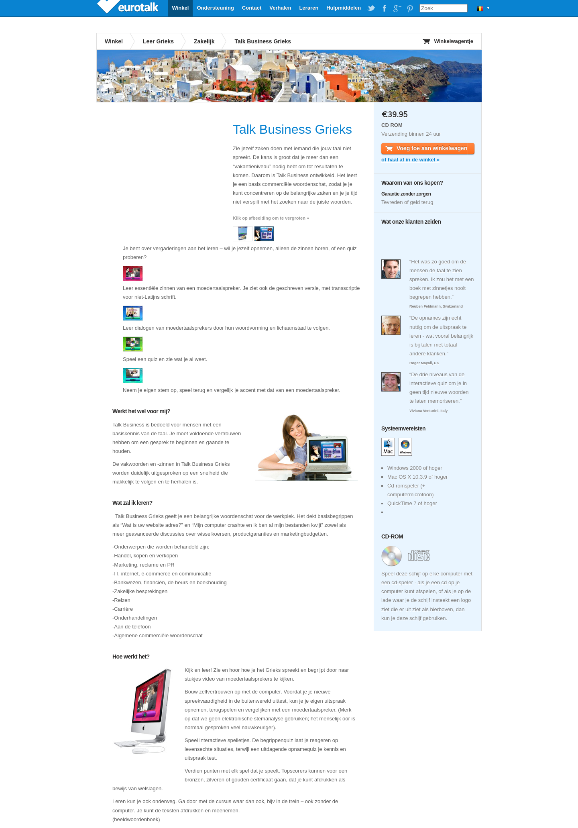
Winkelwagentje (453, 41)
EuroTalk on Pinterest (409, 8)
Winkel (180, 8)
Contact (251, 8)
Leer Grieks (158, 41)
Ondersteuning (215, 8)
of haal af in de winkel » (410, 160)
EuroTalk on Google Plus (397, 8)
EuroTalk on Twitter (371, 8)
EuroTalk (128, 8)
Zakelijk (204, 41)
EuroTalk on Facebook (384, 8)
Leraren (308, 8)
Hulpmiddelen (343, 8)
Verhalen (280, 8)
